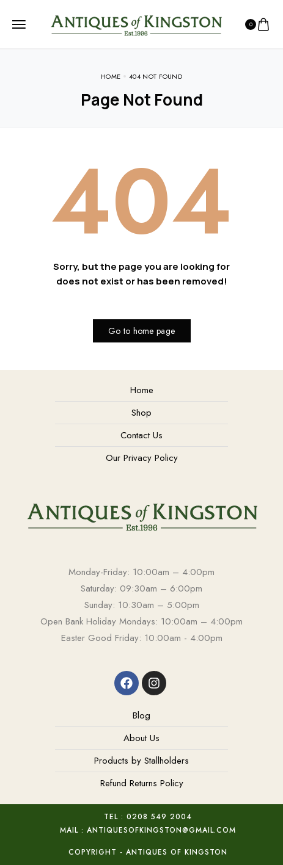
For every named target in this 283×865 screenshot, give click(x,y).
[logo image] (136, 23)
